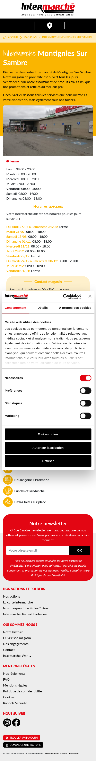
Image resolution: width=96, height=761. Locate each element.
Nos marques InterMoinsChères (26, 608)
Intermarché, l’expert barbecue (25, 614)
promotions (17, 86)
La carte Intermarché (18, 602)
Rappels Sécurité (15, 703)
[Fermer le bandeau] (89, 296)
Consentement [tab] (15, 307)
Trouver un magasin (22, 737)
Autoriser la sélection (48, 447)
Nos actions (11, 596)
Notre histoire (13, 632)
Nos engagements (15, 643)
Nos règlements (14, 673)
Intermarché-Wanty (17, 655)
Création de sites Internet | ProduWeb (61, 753)
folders (70, 99)
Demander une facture (23, 745)
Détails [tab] (42, 307)
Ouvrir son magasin (17, 637)
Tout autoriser (48, 434)
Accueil (10, 37)
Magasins (30, 37)
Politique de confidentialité (48, 575)
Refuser (48, 461)
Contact (9, 649)
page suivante (50, 565)
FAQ (6, 679)
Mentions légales (15, 685)
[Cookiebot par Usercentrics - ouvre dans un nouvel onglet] (63, 296)
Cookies (9, 697)
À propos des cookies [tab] (75, 307)
